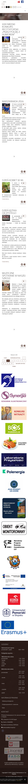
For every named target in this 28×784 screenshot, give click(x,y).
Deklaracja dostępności (7, 701)
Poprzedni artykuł (15, 357)
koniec (14, 366)
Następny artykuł (20, 363)
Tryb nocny (4, 7)
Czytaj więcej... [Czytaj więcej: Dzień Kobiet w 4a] (5, 199)
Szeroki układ (15, 7)
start (5, 357)
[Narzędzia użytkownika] (24, 37)
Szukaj (3, 4)
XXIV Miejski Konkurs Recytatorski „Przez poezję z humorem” (11, 29)
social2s (25, 94)
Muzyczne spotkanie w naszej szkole (13, 276)
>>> (14, 653)
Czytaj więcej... (19, 780)
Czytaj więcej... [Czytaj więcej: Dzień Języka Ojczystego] (5, 261)
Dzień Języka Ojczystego (9, 211)
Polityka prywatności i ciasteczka (10, 704)
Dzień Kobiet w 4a (12, 180)
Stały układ (13, 7)
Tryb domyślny (2, 7)
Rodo (3, 707)
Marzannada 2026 (13, 101)
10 (11, 363)
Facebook (3, 731)
